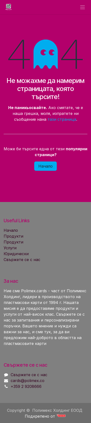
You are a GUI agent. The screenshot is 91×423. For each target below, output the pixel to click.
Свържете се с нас (22, 259)
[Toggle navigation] (82, 7)
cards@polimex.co (27, 380)
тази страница (62, 119)
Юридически (16, 253)
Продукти (13, 236)
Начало (45, 166)
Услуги (10, 247)
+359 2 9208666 (26, 386)
